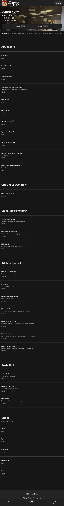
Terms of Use (37, 498)
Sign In (58, 3)
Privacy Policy (27, 498)
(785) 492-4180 (8, 18)
